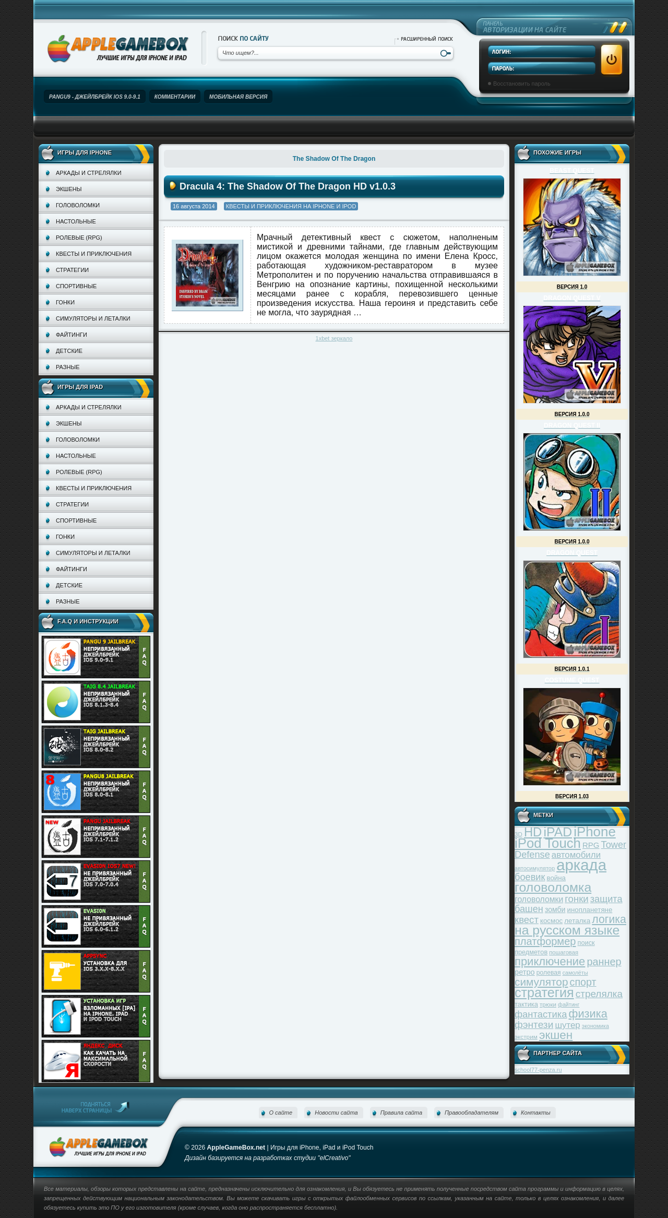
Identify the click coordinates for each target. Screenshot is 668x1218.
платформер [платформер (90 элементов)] (545, 941)
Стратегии (72, 270)
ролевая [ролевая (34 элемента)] (548, 972)
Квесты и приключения (94, 254)
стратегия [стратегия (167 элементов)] (544, 992)
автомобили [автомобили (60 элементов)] (576, 855)
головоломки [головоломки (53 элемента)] (539, 899)
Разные (67, 367)
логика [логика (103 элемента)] (609, 919)
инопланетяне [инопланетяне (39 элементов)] (590, 910)
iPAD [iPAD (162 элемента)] (557, 832)
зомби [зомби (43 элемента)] (555, 909)
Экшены (68, 189)
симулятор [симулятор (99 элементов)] (541, 982)
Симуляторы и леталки (93, 318)
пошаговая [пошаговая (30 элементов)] (563, 952)
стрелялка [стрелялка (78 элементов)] (599, 993)
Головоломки (78, 205)
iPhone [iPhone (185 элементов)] (595, 831)
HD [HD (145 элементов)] (533, 832)
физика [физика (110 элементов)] (588, 1013)
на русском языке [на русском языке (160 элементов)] (567, 930)
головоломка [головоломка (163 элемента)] (553, 887)
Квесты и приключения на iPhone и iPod (291, 206)
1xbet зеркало (334, 338)
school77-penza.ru (538, 1070)
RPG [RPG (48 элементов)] (591, 845)
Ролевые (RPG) (79, 237)
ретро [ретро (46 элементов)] (525, 972)
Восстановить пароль (522, 83)
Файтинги (71, 335)
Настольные (76, 221)
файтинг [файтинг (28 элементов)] (568, 1004)
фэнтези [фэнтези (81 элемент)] (534, 1024)
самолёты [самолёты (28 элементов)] (575, 972)
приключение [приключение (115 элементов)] (550, 961)
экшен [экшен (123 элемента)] (555, 1035)
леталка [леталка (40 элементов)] (577, 921)
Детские (69, 351)
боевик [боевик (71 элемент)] (530, 877)
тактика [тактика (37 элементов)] (526, 1004)
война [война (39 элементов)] (556, 878)
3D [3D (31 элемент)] (518, 834)
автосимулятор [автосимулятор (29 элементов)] (535, 868)
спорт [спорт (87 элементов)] (583, 982)
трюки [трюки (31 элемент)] (548, 1004)
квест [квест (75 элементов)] (527, 919)
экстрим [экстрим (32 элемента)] (526, 1036)
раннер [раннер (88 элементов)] (604, 961)
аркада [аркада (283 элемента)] (581, 864)
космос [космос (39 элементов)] (551, 921)
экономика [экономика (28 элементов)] (595, 1026)
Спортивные (76, 286)
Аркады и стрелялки (89, 173)
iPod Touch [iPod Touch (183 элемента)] (548, 843)
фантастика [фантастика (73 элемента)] (541, 1014)
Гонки (65, 302)
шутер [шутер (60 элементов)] (567, 1025)
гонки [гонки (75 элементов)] (576, 898)
